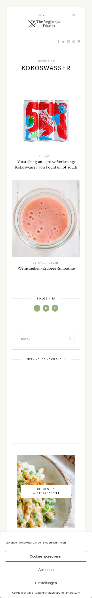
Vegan (53, 262)
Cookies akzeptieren (46, 556)
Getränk (45, 156)
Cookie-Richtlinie (22, 592)
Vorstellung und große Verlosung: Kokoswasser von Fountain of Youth (46, 164)
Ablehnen (46, 569)
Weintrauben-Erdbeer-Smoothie (46, 268)
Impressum (73, 592)
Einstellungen (46, 583)
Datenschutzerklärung (49, 592)
